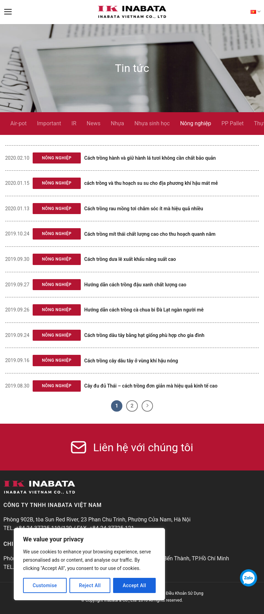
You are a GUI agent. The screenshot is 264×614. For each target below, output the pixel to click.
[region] (89, 564)
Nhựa (117, 123)
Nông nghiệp (195, 123)
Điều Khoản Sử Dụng (184, 593)
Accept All (134, 585)
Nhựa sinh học (152, 123)
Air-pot (18, 123)
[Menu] (8, 11)
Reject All (90, 585)
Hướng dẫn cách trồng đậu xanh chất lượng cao (135, 284)
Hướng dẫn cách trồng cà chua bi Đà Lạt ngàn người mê (144, 310)
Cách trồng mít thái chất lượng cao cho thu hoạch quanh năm (150, 234)
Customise (45, 585)
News (93, 123)
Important (49, 123)
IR (74, 123)
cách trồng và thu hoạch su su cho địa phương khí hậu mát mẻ (151, 183)
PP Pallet (232, 123)
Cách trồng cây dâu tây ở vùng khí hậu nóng (131, 360)
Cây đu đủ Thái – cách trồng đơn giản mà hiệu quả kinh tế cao (151, 386)
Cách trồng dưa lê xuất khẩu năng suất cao (130, 259)
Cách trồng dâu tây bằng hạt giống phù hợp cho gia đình (144, 335)
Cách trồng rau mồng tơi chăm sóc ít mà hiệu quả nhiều (143, 208)
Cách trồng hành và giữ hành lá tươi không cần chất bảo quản (150, 158)
